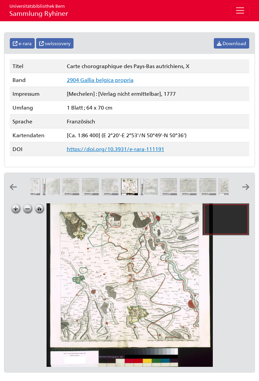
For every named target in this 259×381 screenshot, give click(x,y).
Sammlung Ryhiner (38, 10)
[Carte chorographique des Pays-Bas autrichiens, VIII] (92, 193)
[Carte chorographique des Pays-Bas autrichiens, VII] (72, 193)
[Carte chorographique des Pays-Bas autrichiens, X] (131, 193)
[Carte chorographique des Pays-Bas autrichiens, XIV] (209, 193)
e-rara (22, 43)
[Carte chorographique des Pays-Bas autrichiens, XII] (170, 193)
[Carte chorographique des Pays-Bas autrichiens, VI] (52, 193)
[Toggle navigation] (240, 10)
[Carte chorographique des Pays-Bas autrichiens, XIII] (189, 193)
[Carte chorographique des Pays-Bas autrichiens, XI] (150, 193)
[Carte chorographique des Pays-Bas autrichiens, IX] (111, 193)
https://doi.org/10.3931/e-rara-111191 (115, 148)
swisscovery (54, 43)
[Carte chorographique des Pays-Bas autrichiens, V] (33, 193)
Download (231, 43)
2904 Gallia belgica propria (100, 79)
